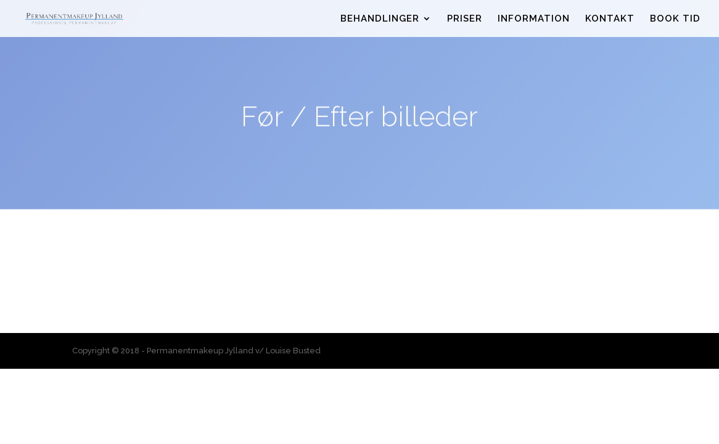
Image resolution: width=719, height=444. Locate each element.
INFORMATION (534, 19)
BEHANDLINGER (379, 19)
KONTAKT (610, 19)
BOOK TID (675, 19)
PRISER (464, 19)
